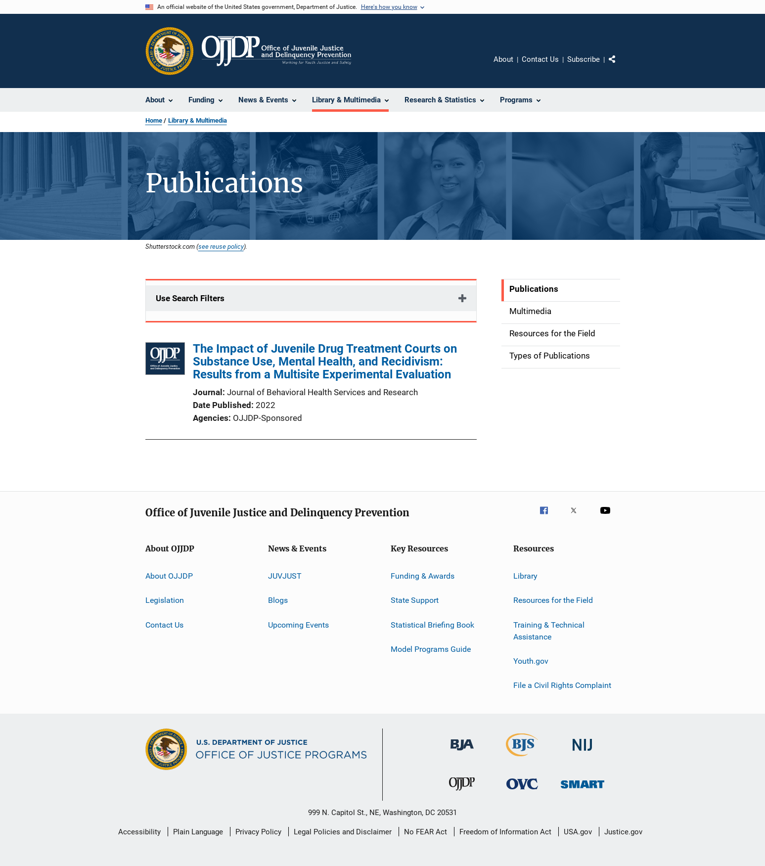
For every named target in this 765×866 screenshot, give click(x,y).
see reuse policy (221, 246)
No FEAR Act (425, 831)
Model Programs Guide (431, 649)
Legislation (164, 600)
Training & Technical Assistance (549, 630)
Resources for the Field (553, 600)
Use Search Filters (190, 298)
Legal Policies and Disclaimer (343, 831)
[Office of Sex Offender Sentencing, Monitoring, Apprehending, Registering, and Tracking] (582, 790)
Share (620, 66)
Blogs (278, 600)
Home (153, 120)
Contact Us (540, 59)
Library (525, 576)
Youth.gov (530, 661)
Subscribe (583, 59)
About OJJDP (169, 576)
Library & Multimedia (197, 120)
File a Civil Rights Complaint (562, 685)
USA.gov (578, 831)
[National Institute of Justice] (582, 752)
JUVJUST (285, 576)
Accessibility (139, 831)
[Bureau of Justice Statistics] (522, 758)
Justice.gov (623, 831)
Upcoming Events (298, 625)
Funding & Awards (422, 576)
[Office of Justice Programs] (169, 51)
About (503, 59)
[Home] (277, 51)
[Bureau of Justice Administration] (462, 752)
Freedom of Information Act (505, 831)
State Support (415, 600)
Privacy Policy (258, 831)
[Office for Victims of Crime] (522, 791)
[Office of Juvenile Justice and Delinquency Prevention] (462, 792)
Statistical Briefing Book (432, 625)
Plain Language (198, 831)
